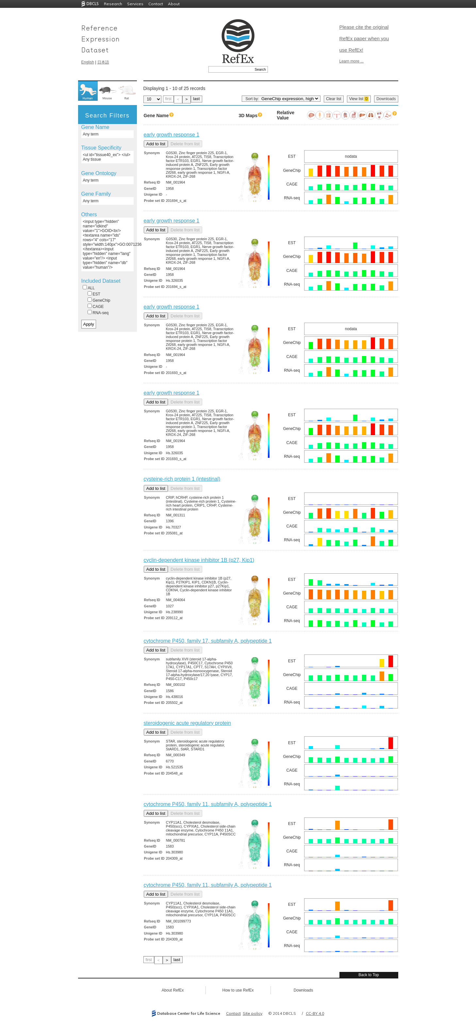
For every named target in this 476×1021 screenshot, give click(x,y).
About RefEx (173, 990)
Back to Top (368, 975)
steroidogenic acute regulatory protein (187, 723)
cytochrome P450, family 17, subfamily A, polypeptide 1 (208, 641)
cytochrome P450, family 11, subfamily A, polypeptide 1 (208, 804)
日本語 (103, 62)
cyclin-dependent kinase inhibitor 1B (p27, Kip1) (199, 560)
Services (135, 3)
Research (113, 3)
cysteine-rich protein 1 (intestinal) (182, 479)
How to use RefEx (238, 990)
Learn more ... (351, 61)
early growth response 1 (172, 134)
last (196, 99)
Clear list (333, 99)
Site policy (252, 1013)
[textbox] (231, 69)
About (174, 3)
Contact (155, 3)
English (87, 62)
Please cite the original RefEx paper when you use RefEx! (364, 38)
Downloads (386, 99)
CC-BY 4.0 (315, 1013)
